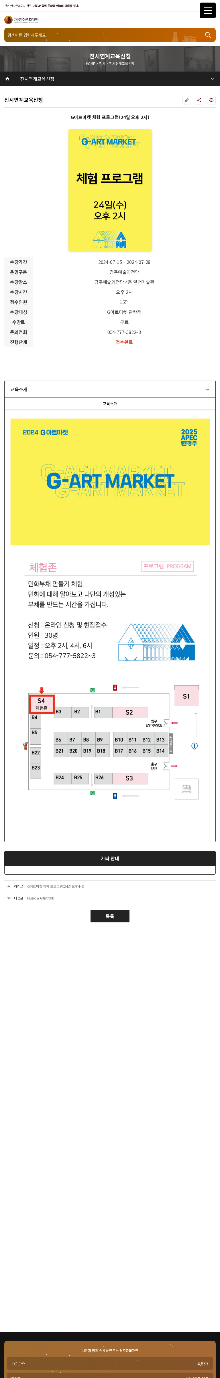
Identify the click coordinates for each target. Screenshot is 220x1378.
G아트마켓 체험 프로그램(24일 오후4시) (55, 886)
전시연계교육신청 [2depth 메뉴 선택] (37, 78)
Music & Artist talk (40, 897)
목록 (110, 916)
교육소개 (19, 389)
